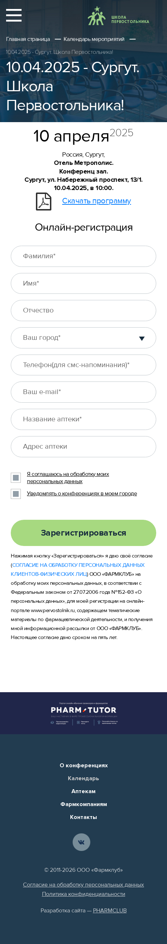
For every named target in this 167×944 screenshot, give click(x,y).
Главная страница (28, 39)
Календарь (83, 778)
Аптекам (83, 791)
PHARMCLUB (110, 910)
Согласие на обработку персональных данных (83, 884)
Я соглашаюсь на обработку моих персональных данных (68, 478)
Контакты (83, 817)
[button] (142, 337)
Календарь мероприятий (94, 39)
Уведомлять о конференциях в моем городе (82, 493)
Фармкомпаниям (83, 804)
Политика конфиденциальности (83, 894)
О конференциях (84, 765)
